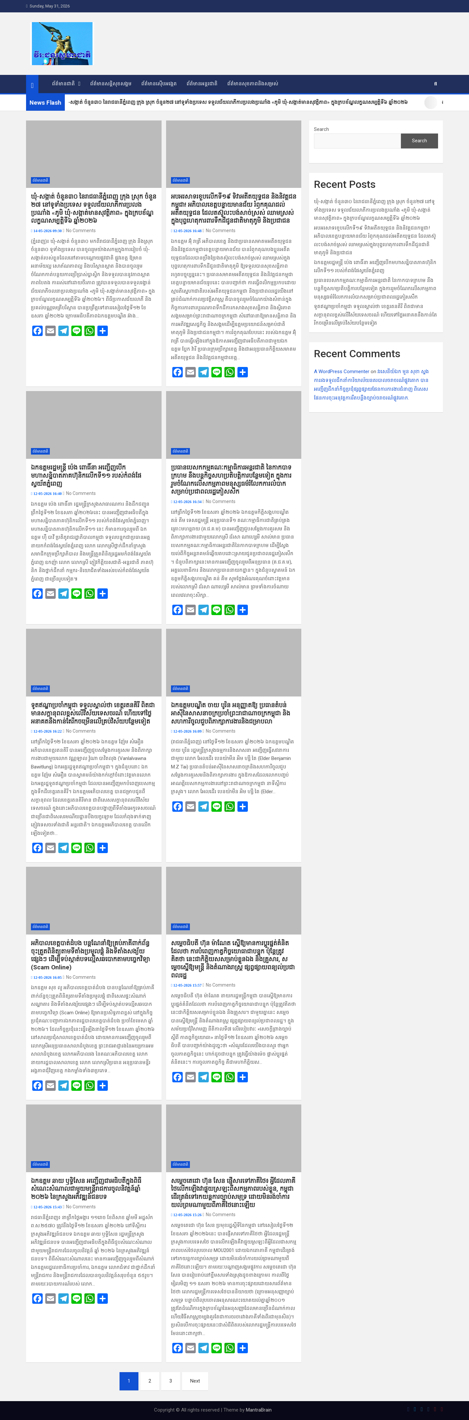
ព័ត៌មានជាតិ (63, 84)
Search (321, 129)
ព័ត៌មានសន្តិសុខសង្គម (111, 84)
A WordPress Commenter (341, 371)
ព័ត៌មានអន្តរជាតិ (202, 84)
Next (195, 1381)
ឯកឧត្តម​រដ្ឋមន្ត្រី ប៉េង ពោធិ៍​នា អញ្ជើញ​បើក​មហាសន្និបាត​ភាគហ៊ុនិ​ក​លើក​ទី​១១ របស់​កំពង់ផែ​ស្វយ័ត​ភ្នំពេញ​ (86, 475)
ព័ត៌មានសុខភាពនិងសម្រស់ (252, 84)
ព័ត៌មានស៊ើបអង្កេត (159, 84)
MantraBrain (259, 1410)
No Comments (81, 230)
